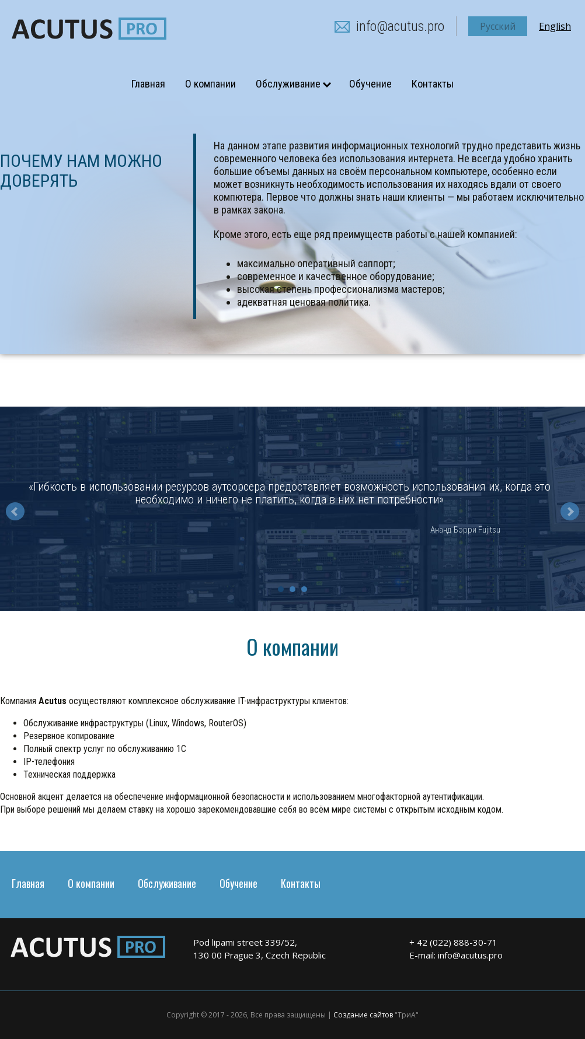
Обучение (370, 84)
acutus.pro (89, 29)
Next (569, 511)
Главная (148, 84)
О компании (210, 84)
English (555, 26)
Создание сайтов (363, 1015)
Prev (15, 511)
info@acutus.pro (400, 26)
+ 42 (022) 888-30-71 (453, 942)
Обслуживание (288, 84)
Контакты (433, 84)
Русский (498, 26)
